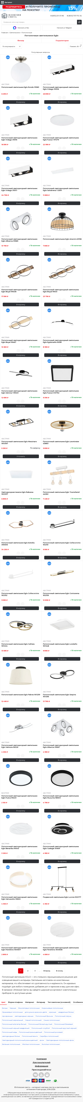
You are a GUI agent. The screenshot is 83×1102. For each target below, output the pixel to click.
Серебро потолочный (49, 1036)
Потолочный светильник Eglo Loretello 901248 (60, 645)
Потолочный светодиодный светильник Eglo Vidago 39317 (19, 189)
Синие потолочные (52, 1020)
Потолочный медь (9, 1032)
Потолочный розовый (53, 1032)
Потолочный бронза (44, 1016)
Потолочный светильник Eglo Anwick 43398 (62, 239)
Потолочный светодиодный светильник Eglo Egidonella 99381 (61, 341)
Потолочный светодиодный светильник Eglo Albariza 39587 (61, 746)
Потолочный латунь (63, 1016)
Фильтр (20, 41)
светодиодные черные (24, 1016)
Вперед (46, 971)
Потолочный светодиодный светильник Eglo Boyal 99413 (61, 291)
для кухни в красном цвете (36, 1012)
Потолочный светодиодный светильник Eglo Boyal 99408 (19, 291)
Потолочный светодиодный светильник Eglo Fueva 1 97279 (61, 139)
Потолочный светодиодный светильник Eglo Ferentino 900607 (19, 949)
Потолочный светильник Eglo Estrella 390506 (17, 544)
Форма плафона (15, 1002)
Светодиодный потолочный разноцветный (20, 1040)
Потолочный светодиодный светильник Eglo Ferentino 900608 (61, 949)
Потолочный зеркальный (12, 1020)
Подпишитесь (14, 7)
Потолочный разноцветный (30, 1032)
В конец (59, 971)
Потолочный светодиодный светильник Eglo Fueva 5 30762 (61, 392)
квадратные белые (66, 1012)
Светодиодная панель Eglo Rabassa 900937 (17, 493)
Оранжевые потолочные (12, 1012)
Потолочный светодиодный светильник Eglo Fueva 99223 (19, 797)
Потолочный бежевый (63, 1024)
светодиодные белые (11, 1036)
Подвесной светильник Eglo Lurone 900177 (62, 897)
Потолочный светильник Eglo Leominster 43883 (61, 442)
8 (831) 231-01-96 (57, 16)
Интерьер (41, 1002)
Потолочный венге (30, 1036)
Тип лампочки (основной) (59, 1002)
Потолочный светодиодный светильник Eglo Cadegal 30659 (61, 847)
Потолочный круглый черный (64, 1028)
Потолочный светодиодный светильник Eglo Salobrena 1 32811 (61, 189)
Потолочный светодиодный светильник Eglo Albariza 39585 (19, 240)
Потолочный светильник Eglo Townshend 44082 (61, 493)
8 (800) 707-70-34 (74, 16)
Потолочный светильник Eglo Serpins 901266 (59, 696)
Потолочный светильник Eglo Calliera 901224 (17, 645)
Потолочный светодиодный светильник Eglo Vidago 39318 (61, 88)
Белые (5, 1008)
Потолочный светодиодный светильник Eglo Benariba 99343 (19, 847)
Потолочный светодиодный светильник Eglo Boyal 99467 (19, 341)
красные (52, 1012)
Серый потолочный (33, 1020)
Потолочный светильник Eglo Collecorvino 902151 (62, 544)
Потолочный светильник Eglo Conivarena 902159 (61, 594)
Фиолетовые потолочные (29, 1008)
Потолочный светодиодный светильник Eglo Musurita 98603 (61, 797)
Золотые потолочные (51, 1044)
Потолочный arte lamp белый (14, 1024)
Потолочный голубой (40, 1028)
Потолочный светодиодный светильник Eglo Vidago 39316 (19, 139)
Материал (29, 1002)
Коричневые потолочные (52, 1008)
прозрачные (7, 1016)
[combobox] (11, 46)
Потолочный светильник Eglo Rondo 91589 (20, 87)
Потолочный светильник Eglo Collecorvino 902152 (20, 594)
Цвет (3, 1002)
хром (42, 1040)
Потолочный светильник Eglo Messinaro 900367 (19, 442)
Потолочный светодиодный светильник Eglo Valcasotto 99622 (19, 898)
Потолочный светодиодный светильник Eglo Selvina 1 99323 (19, 392)
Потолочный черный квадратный (15, 1028)
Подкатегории (62, 41)
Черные (13, 1008)
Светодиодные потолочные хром (60, 1040)
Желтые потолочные (31, 1044)
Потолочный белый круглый (40, 1024)
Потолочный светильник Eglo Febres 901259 (20, 695)
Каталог (8, 2)
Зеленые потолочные (11, 1044)
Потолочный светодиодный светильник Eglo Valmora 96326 (19, 746)
